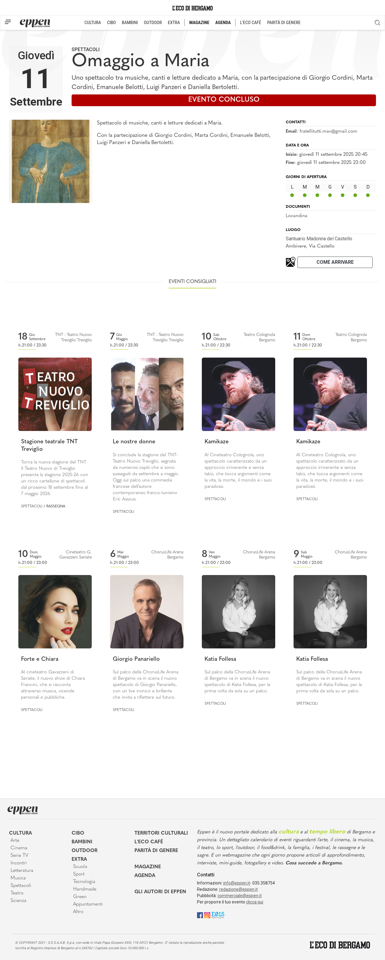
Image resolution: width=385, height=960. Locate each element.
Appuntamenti (88, 904)
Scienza (18, 900)
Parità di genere (156, 850)
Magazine (147, 867)
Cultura (20, 833)
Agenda (144, 875)
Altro (78, 911)
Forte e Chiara (39, 659)
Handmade (84, 889)
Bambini (82, 842)
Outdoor (84, 850)
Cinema (19, 848)
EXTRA (174, 22)
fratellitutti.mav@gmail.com (328, 131)
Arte (15, 840)
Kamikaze (217, 442)
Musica (18, 878)
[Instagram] (207, 915)
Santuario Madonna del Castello (319, 239)
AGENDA (223, 22)
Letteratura (22, 870)
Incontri (19, 863)
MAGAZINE (199, 22)
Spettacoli (86, 49)
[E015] (217, 915)
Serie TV (19, 855)
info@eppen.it (236, 883)
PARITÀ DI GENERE (283, 22)
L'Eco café (148, 842)
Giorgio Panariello (136, 659)
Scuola (80, 866)
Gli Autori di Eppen (160, 892)
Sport (79, 874)
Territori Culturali (161, 833)
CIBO (111, 22)
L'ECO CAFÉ (250, 22)
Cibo (78, 833)
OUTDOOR (153, 22)
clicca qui (254, 902)
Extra (79, 859)
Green (80, 896)
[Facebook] (200, 915)
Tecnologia (84, 881)
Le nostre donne (134, 442)
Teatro (17, 893)
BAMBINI (130, 22)
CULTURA (93, 22)
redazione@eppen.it (238, 889)
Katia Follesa (220, 659)
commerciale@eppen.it (239, 895)
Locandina (296, 216)
